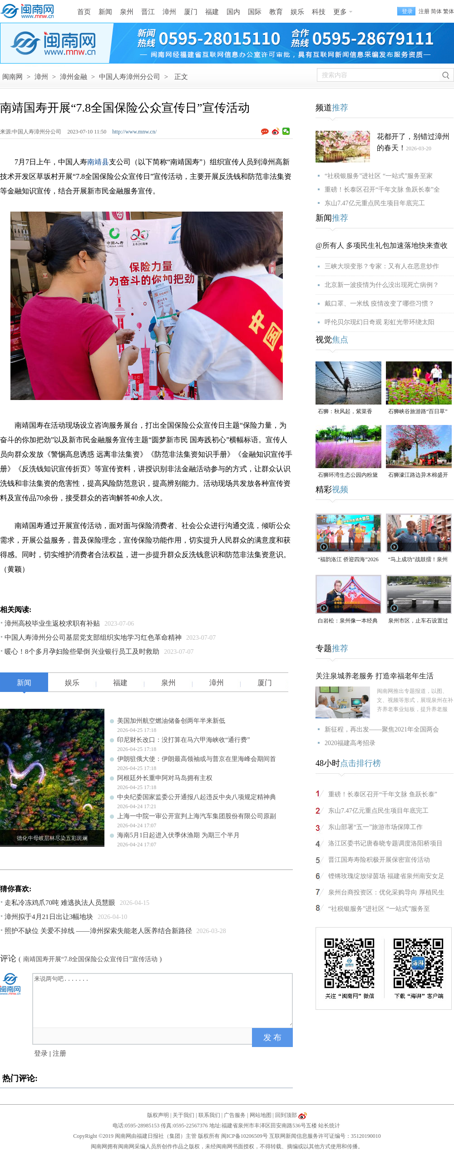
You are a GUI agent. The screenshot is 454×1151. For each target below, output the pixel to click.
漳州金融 (73, 76)
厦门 (190, 11)
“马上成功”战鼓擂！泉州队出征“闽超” (418, 560)
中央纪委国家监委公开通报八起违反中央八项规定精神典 (196, 797)
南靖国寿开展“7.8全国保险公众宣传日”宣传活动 (90, 959)
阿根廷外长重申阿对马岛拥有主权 (164, 778)
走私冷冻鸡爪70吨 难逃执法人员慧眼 (60, 902)
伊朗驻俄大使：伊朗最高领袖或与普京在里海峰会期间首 (196, 759)
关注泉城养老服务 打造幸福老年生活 (375, 676)
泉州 (126, 11)
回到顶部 (286, 1115)
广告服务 (235, 1115)
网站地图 (260, 1115)
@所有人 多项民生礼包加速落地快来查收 (382, 245)
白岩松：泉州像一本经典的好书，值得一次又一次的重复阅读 (348, 621)
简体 (436, 11)
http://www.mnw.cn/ (134, 131)
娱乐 (297, 11)
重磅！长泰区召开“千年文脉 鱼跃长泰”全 (382, 189)
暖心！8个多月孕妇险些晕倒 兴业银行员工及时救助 (82, 651)
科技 (319, 11)
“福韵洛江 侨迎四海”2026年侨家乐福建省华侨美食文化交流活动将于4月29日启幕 (348, 560)
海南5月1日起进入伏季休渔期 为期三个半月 (178, 835)
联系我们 (209, 1115)
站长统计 (329, 1125)
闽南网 (12, 76)
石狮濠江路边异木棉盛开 (418, 475)
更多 (340, 11)
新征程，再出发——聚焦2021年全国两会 (382, 729)
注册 (424, 11)
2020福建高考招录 (350, 743)
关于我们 (183, 1115)
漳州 (169, 11)
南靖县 (98, 162)
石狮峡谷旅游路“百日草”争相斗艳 (418, 412)
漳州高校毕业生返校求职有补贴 (52, 623)
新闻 (105, 11)
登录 (41, 1053)
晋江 (148, 11)
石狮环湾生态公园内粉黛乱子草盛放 (348, 475)
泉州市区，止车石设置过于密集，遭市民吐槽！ (418, 621)
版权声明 (158, 1115)
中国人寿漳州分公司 (129, 76)
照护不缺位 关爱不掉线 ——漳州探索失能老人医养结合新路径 (98, 930)
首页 (84, 11)
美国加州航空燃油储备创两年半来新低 (171, 720)
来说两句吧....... (163, 1000)
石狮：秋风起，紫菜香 (345, 411)
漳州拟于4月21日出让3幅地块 (49, 916)
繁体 (448, 11)
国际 (255, 11)
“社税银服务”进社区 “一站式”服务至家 (379, 176)
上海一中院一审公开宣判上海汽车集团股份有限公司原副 (196, 816)
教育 (276, 11)
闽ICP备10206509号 (244, 1136)
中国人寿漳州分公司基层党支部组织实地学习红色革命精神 (93, 637)
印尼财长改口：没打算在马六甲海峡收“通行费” (183, 739)
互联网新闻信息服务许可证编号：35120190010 (325, 1136)
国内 (233, 11)
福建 (212, 11)
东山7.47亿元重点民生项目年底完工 (375, 203)
